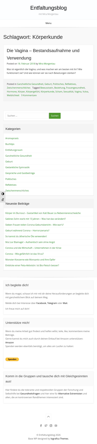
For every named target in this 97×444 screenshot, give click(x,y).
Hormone (12, 91)
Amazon (9, 342)
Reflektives (70, 84)
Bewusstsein (46, 87)
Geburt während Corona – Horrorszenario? (27, 230)
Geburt (48, 84)
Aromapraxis (11, 138)
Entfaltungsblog (48, 8)
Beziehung (59, 87)
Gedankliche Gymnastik (17, 167)
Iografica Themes (59, 438)
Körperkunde (47, 91)
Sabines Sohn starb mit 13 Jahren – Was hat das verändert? (35, 218)
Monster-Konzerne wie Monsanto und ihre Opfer (30, 259)
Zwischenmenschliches (18, 87)
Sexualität (68, 91)
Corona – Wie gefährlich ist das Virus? (24, 253)
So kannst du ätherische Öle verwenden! (26, 236)
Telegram (52, 303)
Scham (58, 91)
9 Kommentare (29, 95)
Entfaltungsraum (13, 149)
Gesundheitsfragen (30, 393)
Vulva (85, 91)
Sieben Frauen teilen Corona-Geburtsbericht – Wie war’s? (34, 224)
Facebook (41, 303)
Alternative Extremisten (70, 393)
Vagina (78, 91)
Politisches (58, 84)
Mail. (65, 303)
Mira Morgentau (47, 63)
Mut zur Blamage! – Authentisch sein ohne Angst (30, 242)
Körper (21, 91)
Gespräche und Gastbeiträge (20, 173)
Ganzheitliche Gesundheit (30, 84)
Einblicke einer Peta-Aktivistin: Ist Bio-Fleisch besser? (32, 265)
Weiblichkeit (13, 95)
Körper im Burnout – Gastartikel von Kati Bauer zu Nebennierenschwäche (43, 213)
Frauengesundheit (75, 87)
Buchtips (9, 144)
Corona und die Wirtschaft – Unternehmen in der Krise (33, 247)
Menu (49, 23)
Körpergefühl (33, 91)
